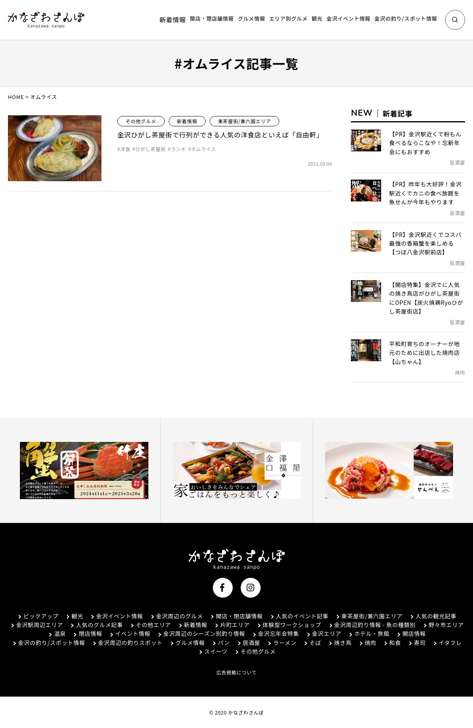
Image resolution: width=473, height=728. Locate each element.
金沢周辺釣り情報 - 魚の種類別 (371, 625)
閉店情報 (86, 633)
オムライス (203, 162)
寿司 (416, 643)
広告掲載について (236, 672)
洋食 (125, 162)
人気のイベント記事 (299, 616)
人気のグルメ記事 (95, 625)
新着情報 (175, 19)
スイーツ (212, 651)
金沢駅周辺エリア (35, 625)
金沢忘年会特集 (275, 633)
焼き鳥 (339, 643)
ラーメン (282, 643)
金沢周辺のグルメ (176, 616)
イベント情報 (129, 633)
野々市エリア (443, 625)
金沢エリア (323, 633)
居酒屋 (248, 643)
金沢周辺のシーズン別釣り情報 (200, 633)
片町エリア (231, 625)
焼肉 (367, 643)
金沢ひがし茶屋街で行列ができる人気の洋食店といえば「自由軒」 (220, 141)
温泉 (56, 633)
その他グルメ (141, 121)
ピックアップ (37, 616)
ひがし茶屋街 (150, 162)
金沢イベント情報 (116, 616)
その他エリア (149, 625)
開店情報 (411, 633)
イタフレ (447, 643)
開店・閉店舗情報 (236, 616)
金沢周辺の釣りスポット (126, 643)
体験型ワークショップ (289, 625)
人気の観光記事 (433, 616)
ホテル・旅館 (369, 633)
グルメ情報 (187, 643)
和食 (392, 643)
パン (220, 643)
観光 (73, 616)
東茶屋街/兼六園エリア (244, 121)
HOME (16, 97)
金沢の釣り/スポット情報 (48, 643)
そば (312, 643)
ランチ (178, 162)
